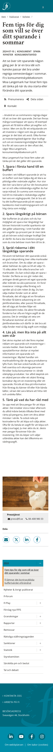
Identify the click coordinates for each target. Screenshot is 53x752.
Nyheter (26, 16)
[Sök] (42, 7)
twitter (12, 544)
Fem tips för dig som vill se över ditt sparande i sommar (22, 571)
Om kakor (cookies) (37, 744)
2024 (6, 563)
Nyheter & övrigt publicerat (18, 589)
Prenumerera (16, 99)
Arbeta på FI (11, 702)
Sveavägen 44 (10, 715)
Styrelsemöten (11, 656)
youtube (21, 741)
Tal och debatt (11, 670)
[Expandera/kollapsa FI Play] (40, 603)
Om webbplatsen (14, 744)
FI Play (7, 603)
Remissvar (9, 629)
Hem (3, 16)
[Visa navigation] (46, 7)
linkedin (22, 544)
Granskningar (11, 616)
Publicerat (14, 16)
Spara (36, 51)
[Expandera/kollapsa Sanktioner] (40, 643)
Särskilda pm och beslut (16, 663)
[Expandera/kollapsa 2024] (40, 563)
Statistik (8, 650)
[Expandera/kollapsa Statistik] (40, 650)
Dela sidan (37, 99)
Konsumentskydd (26, 54)
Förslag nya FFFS (12, 609)
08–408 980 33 (35, 518)
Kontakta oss (12, 695)
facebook (34, 544)
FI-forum (8, 596)
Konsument (24, 51)
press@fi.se (17, 518)
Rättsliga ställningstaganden (19, 636)
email (3, 544)
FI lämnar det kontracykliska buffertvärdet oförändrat (19, 581)
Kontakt (12, 106)
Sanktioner (9, 643)
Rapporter (9, 623)
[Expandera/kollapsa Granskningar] (40, 616)
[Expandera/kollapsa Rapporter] (40, 623)
